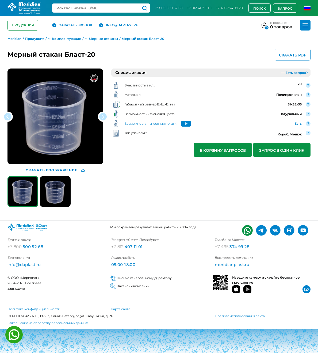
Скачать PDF (292, 55)
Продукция (23, 25)
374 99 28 (232, 246)
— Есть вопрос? (294, 73)
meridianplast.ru (232, 264)
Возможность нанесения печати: (150, 124)
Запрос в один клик (281, 150)
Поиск (259, 8)
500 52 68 (25, 246)
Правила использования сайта (240, 316)
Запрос (285, 8)
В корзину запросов (223, 150)
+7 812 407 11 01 (199, 8)
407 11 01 (127, 246)
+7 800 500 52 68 (168, 8)
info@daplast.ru (118, 25)
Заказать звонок (72, 25)
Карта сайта (120, 309)
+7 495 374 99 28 (229, 8)
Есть (298, 124)
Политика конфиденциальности (33, 309)
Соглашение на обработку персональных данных (47, 323)
